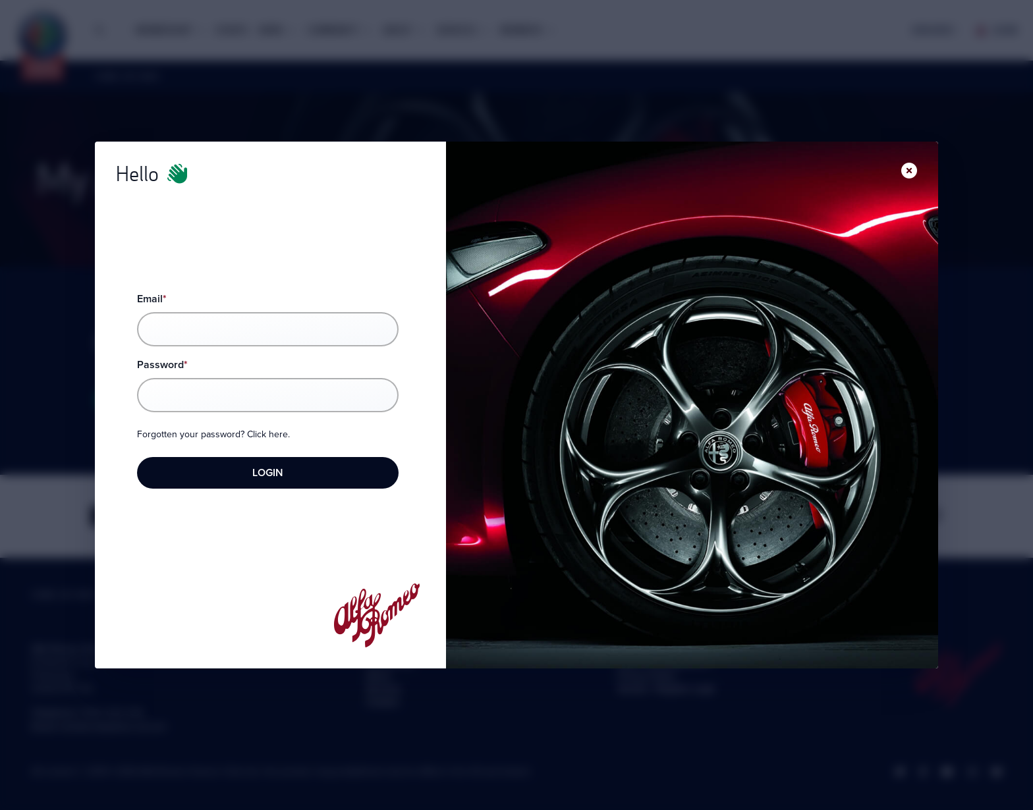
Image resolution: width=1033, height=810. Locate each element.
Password (162, 364)
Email (152, 298)
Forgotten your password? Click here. (213, 434)
